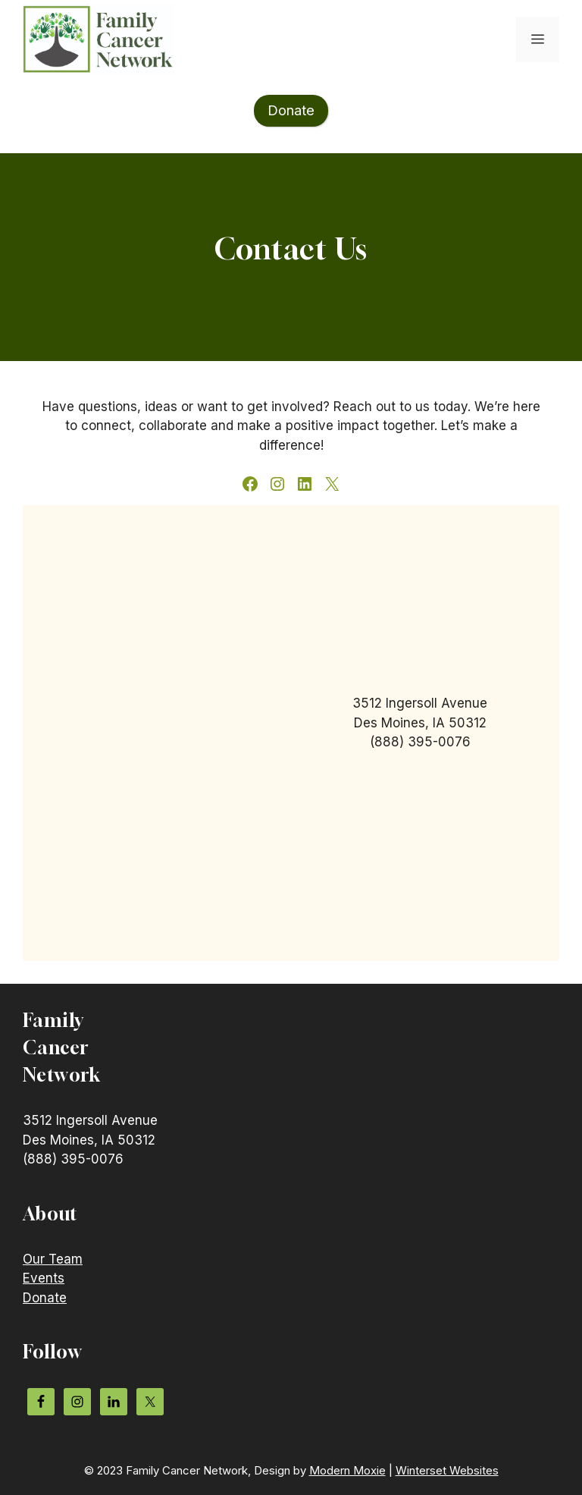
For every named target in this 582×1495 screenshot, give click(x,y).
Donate (45, 1297)
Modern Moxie (347, 1470)
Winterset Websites (447, 1470)
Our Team (53, 1259)
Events (43, 1278)
